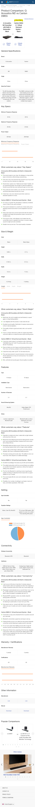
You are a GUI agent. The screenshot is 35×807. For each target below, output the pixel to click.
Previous (2, 733)
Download (8, 710)
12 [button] (29, 745)
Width (8, 286)
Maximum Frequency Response (10, 144)
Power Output (25, 144)
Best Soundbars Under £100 (12, 775)
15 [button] (19, 747)
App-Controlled (5, 518)
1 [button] (3, 745)
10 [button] (25, 745)
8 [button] (20, 745)
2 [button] (5, 745)
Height (3, 286)
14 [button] (16, 747)
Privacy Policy (6, 794)
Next (32, 733)
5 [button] (13, 745)
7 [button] (17, 745)
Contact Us (5, 791)
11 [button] (27, 745)
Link (9, 701)
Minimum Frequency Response (10, 141)
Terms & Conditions (7, 797)
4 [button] (10, 745)
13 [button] (32, 745)
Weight (19, 286)
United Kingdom (8, 804)
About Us (4, 788)
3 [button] (8, 745)
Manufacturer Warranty (7, 667)
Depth (13, 286)
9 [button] (22, 745)
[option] (17, 734)
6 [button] (15, 745)
